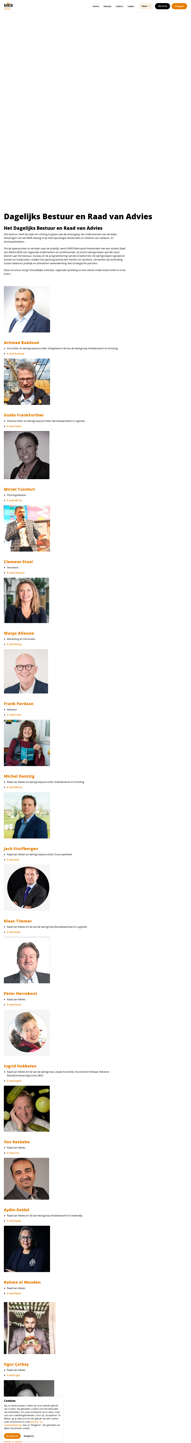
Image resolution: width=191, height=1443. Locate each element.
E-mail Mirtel (14, 309)
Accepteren (12, 1436)
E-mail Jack (13, 668)
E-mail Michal (14, 595)
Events (119, 6)
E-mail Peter (14, 813)
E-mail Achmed (15, 162)
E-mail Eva (12, 1264)
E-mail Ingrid (14, 889)
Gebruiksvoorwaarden (104, 1434)
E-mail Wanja (14, 452)
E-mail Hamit (14, 1338)
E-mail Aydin (14, 1029)
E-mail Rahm (14, 1102)
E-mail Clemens (16, 381)
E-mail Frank (14, 523)
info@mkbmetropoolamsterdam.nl (145, 1378)
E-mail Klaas (14, 740)
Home (96, 6)
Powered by (171, 1434)
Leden (131, 6)
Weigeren (29, 1436)
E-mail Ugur (13, 1183)
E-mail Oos (13, 961)
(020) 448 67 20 (134, 1383)
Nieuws (107, 6)
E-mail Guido (14, 234)
